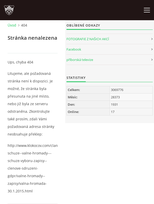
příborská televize (79, 59)
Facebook (73, 49)
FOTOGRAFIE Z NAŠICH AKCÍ (87, 39)
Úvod (12, 25)
